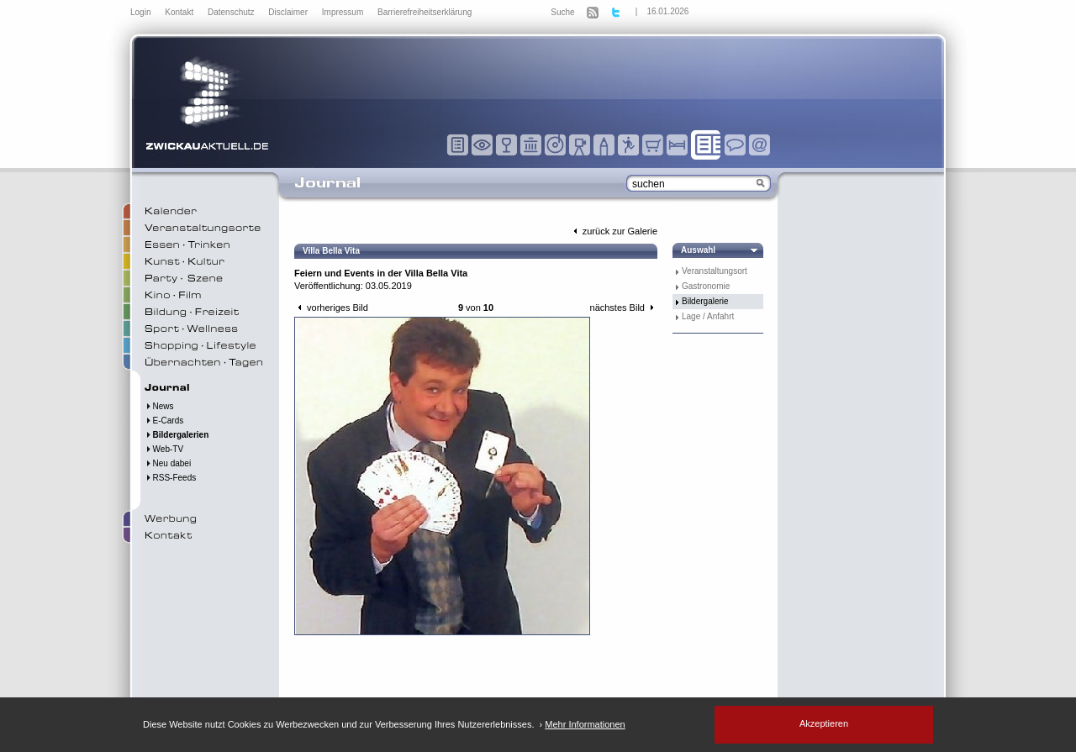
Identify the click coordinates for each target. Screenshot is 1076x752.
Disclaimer (288, 12)
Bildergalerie (705, 301)
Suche (562, 12)
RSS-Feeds (170, 477)
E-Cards (164, 420)
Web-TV (164, 449)
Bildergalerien (176, 434)
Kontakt (180, 12)
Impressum (344, 12)
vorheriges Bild (331, 307)
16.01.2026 (667, 11)
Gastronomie (706, 286)
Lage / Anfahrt (708, 316)
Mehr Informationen (585, 724)
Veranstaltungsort (714, 271)
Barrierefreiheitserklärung (424, 12)
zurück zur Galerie (613, 231)
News (159, 406)
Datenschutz (232, 12)
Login (141, 12)
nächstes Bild (623, 307)
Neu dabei (168, 463)
